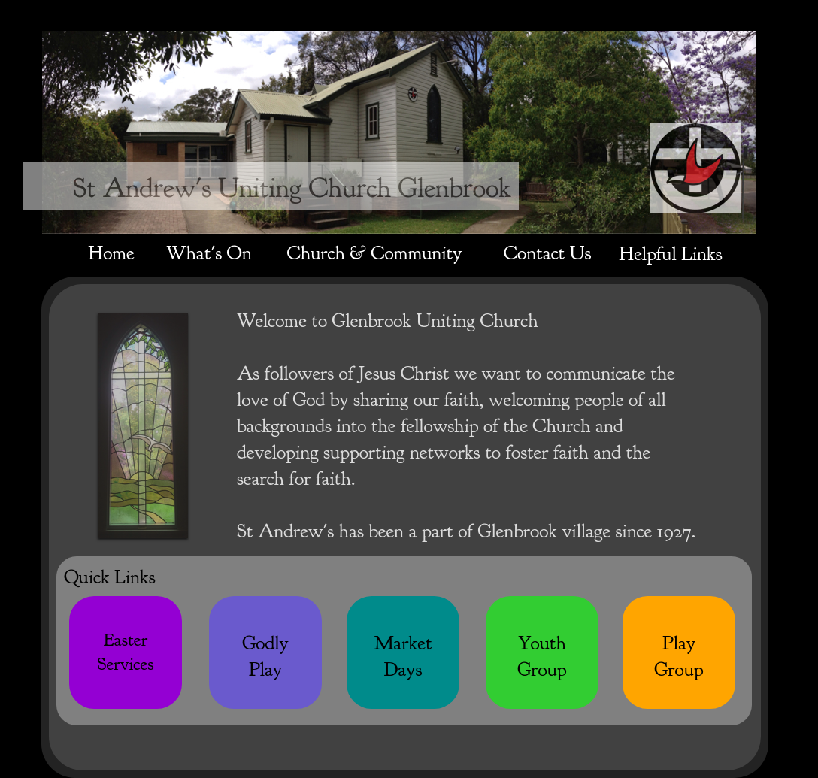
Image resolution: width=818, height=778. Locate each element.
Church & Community (374, 253)
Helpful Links (670, 253)
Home (111, 253)
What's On (208, 253)
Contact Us (547, 253)
